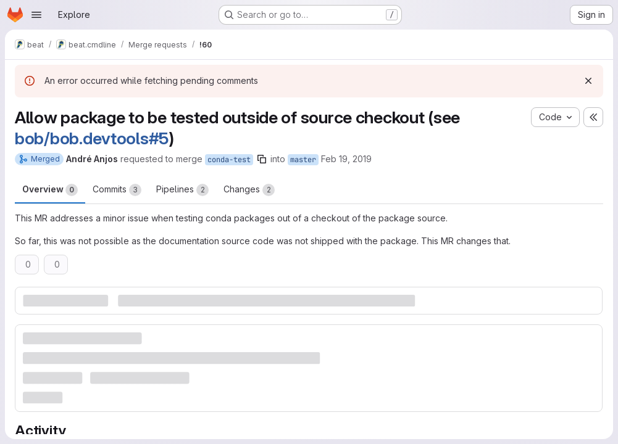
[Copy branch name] (261, 159)
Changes (249, 190)
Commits (117, 190)
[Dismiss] (588, 80)
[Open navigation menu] (36, 15)
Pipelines (182, 190)
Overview (50, 190)
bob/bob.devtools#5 (92, 138)
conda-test (229, 160)
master (303, 160)
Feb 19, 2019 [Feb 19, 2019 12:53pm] (346, 159)
